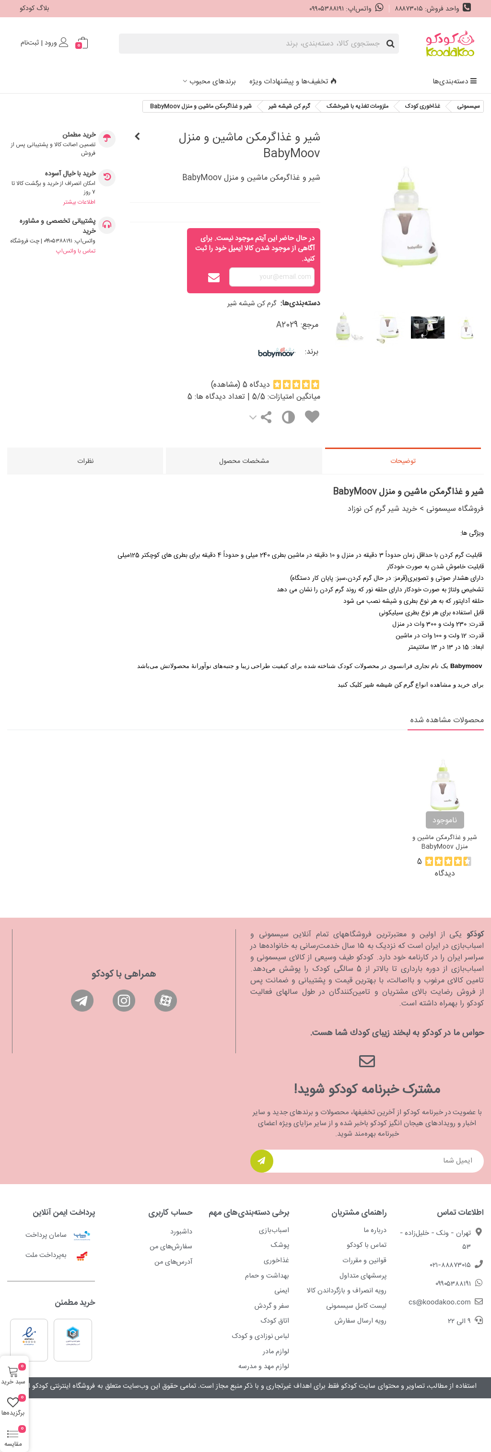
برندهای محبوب (212, 82)
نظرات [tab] (85, 461)
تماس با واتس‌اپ (75, 251)
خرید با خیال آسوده (70, 174)
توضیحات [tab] (403, 461)
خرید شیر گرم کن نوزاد (382, 509)
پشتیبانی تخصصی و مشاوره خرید (57, 227)
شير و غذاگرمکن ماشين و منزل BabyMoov (444, 842)
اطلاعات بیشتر (79, 202)
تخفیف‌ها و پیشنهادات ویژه (293, 82)
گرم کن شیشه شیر (251, 304)
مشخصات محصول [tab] (244, 461)
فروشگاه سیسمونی (455, 509)
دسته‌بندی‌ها (455, 82)
